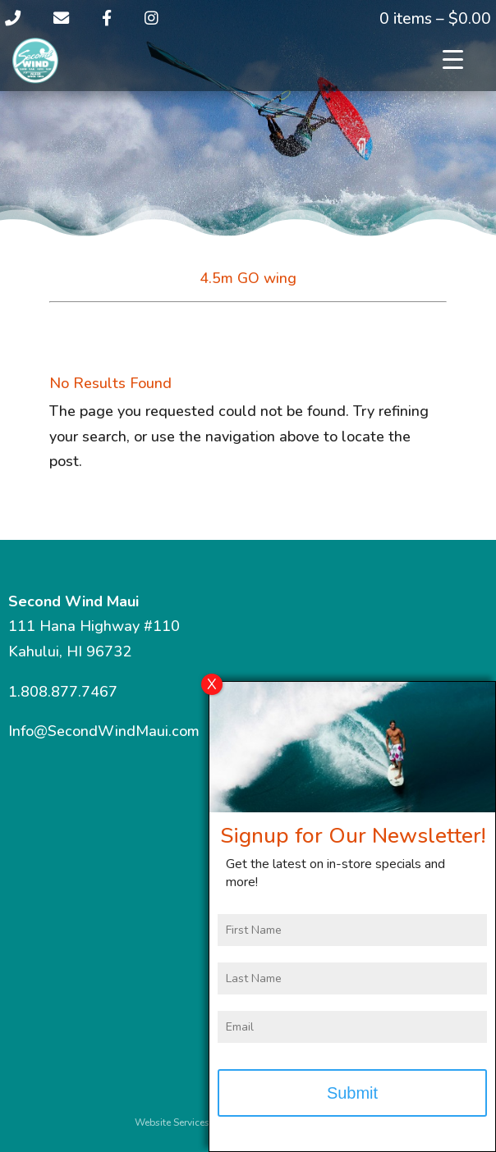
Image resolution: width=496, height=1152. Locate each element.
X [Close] (212, 684)
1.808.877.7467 (62, 692)
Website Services (172, 1122)
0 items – (435, 19)
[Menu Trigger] (452, 59)
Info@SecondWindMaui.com (104, 731)
